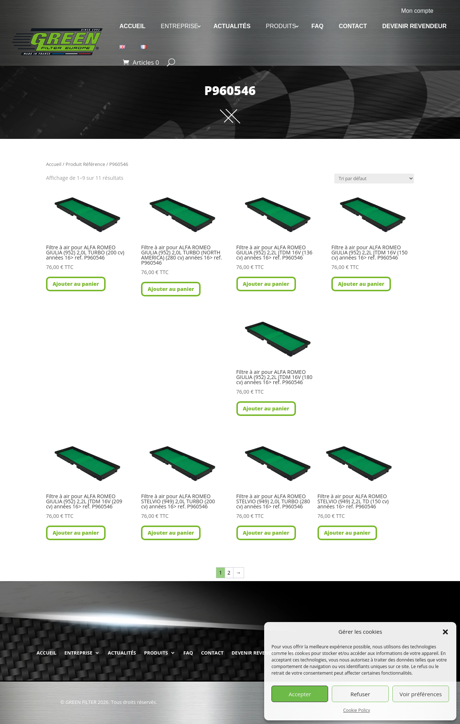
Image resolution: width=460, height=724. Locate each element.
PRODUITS (281, 26)
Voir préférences (421, 694)
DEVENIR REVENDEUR (414, 26)
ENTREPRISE (179, 26)
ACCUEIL (132, 26)
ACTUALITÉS (231, 26)
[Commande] (374, 178)
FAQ (317, 26)
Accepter (300, 694)
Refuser (360, 694)
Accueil (53, 164)
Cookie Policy (356, 710)
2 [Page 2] (229, 572)
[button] (445, 632)
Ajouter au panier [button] (76, 283)
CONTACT (353, 26)
